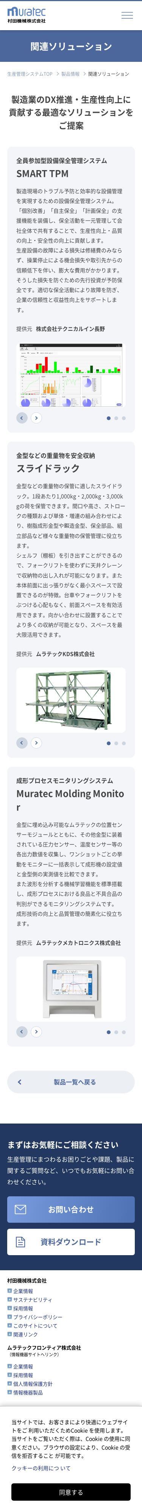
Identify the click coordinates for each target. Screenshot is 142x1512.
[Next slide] (36, 418)
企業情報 (23, 1290)
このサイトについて (35, 1325)
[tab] (109, 418)
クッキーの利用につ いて (41, 1468)
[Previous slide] (22, 418)
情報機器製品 (28, 1392)
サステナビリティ (33, 1299)
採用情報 (23, 1308)
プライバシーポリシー (37, 1316)
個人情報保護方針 (33, 1383)
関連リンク (25, 1334)
